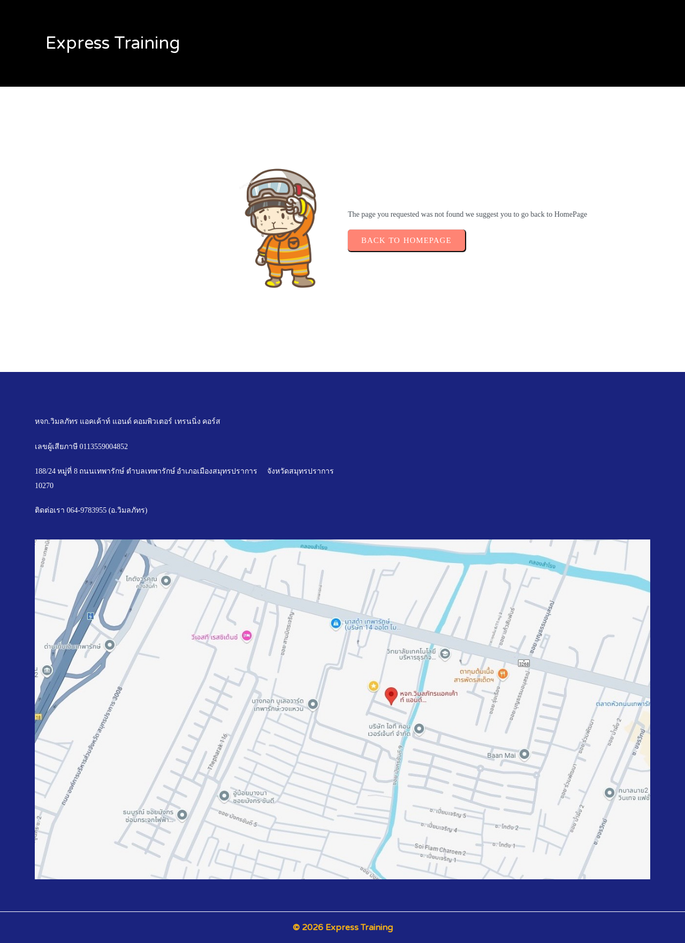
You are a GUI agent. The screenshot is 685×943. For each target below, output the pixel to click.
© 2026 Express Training (343, 927)
